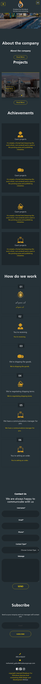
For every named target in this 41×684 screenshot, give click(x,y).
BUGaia (25, 680)
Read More (20, 57)
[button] (21, 95)
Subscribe (21, 634)
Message (21, 556)
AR (38, 2)
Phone (21, 532)
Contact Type (21, 544)
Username (21, 508)
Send (20, 586)
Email (21, 520)
